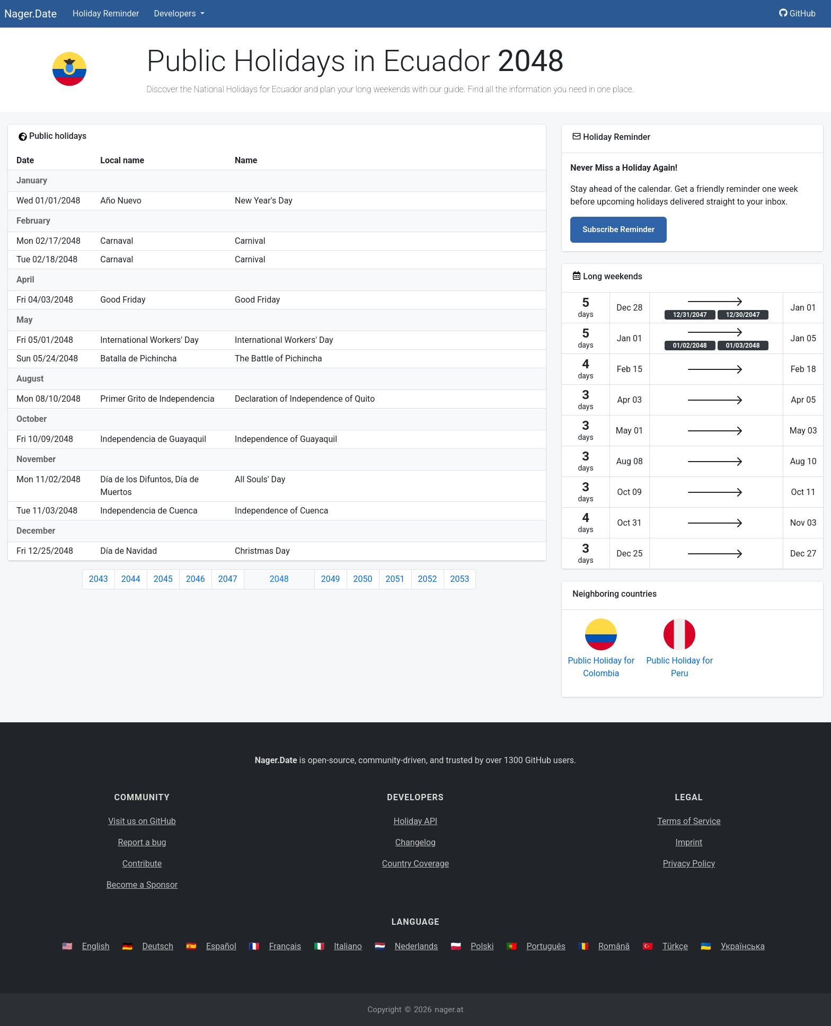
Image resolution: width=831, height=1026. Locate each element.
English (96, 946)
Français (285, 946)
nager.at (449, 1009)
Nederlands (416, 946)
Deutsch (158, 946)
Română (614, 946)
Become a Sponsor (142, 885)
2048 (279, 579)
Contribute (142, 864)
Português (545, 946)
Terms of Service (689, 821)
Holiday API (415, 821)
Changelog (415, 842)
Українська (743, 946)
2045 (163, 579)
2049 (330, 579)
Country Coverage (415, 864)
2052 (427, 579)
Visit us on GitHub (142, 821)
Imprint (689, 842)
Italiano (348, 946)
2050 (363, 579)
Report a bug (142, 842)
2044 (130, 579)
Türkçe (675, 946)
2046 (195, 579)
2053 (460, 579)
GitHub (797, 13)
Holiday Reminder (106, 13)
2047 (227, 579)
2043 (98, 579)
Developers (176, 13)
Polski (482, 946)
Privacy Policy (689, 864)
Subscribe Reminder (618, 229)
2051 (395, 579)
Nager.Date (30, 13)
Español (221, 946)
